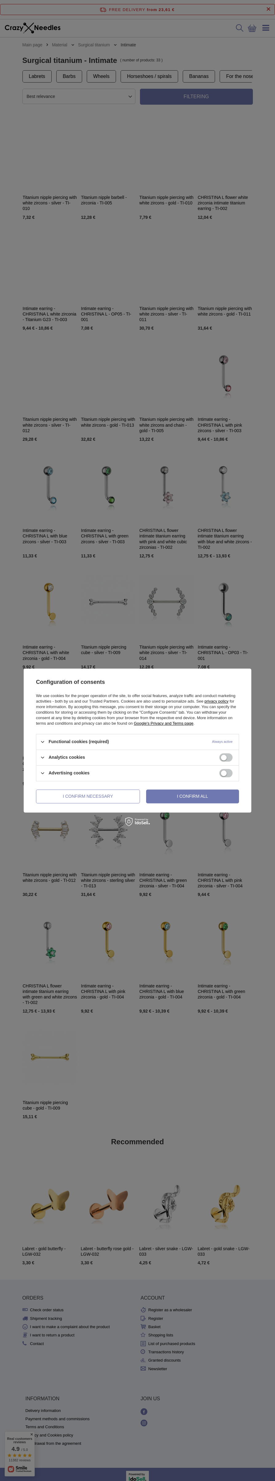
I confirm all (192, 796)
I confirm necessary (88, 796)
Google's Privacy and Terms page (163, 723)
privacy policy (217, 701)
